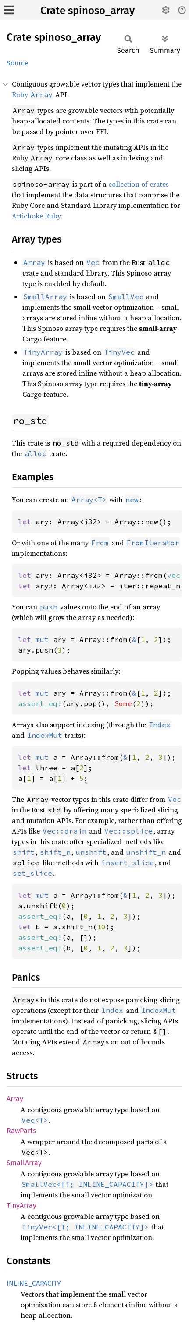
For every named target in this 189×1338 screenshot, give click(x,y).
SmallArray (24, 1163)
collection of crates (138, 184)
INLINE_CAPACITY (34, 1283)
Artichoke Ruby (36, 216)
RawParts (21, 1131)
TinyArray (21, 1205)
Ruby (32, 94)
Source (18, 63)
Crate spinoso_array (87, 10)
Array (15, 1099)
